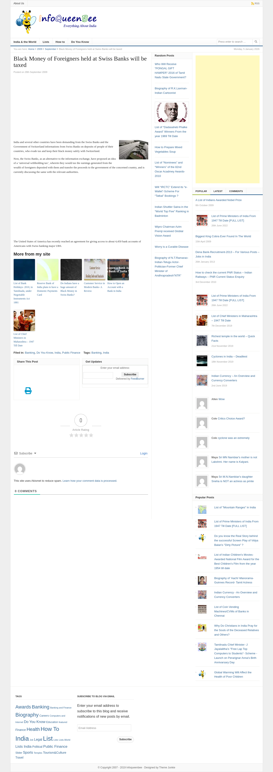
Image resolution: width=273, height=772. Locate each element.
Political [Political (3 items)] (37, 746)
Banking (30, 352)
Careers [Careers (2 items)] (44, 715)
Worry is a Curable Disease (172, 246)
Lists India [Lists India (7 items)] (23, 747)
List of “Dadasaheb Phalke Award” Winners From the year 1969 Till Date (171, 132)
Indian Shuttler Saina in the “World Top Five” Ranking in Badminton (172, 211)
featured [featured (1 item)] (63, 722)
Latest (217, 191)
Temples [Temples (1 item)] (38, 753)
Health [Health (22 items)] (33, 729)
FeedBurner (137, 378)
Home (31, 49)
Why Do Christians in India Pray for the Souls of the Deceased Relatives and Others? (236, 630)
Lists (46, 41)
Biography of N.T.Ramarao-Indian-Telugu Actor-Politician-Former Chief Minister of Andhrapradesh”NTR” (172, 266)
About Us (19, 3)
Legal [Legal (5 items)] (38, 739)
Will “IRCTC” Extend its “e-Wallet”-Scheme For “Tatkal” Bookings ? (171, 191)
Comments (236, 191)
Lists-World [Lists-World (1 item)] (64, 740)
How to (60, 41)
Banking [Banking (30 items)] (40, 707)
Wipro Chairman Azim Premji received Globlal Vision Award (169, 231)
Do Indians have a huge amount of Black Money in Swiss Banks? (70, 289)
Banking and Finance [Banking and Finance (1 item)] (60, 707)
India (58, 352)
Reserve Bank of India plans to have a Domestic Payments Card (47, 289)
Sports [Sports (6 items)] (28, 752)
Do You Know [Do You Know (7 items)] (34, 722)
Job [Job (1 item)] (31, 740)
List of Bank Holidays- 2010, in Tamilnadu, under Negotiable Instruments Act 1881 (23, 293)
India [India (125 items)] (22, 738)
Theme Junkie (167, 767)
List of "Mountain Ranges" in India (235, 507)
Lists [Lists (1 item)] (56, 740)
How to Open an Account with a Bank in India (115, 287)
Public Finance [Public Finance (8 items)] (55, 746)
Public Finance (71, 352)
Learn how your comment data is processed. (90, 480)
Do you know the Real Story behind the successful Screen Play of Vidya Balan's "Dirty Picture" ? (236, 540)
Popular (201, 191)
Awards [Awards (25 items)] (23, 707)
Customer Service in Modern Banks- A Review (94, 287)
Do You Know (80, 41)
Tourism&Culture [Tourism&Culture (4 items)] (54, 752)
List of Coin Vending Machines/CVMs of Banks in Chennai (231, 611)
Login (143, 453)
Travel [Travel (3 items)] (19, 757)
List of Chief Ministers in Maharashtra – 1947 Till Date (24, 340)
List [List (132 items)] (48, 738)
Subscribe (125, 739)
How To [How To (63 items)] (50, 729)
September (50, 49)
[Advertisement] (81, 108)
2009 (39, 49)
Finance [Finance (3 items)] (20, 730)
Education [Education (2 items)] (52, 722)
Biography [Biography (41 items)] (27, 715)
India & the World (25, 41)
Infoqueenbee (134, 767)
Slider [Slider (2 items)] (18, 752)
